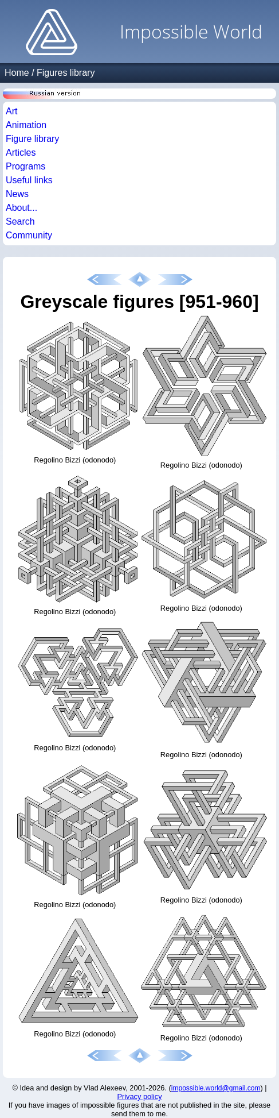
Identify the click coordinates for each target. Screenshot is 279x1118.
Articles (21, 152)
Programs (25, 166)
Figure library (32, 139)
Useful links (29, 180)
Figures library (66, 73)
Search (20, 221)
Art (11, 111)
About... (21, 208)
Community (29, 235)
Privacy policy (139, 1096)
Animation (26, 125)
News (17, 194)
